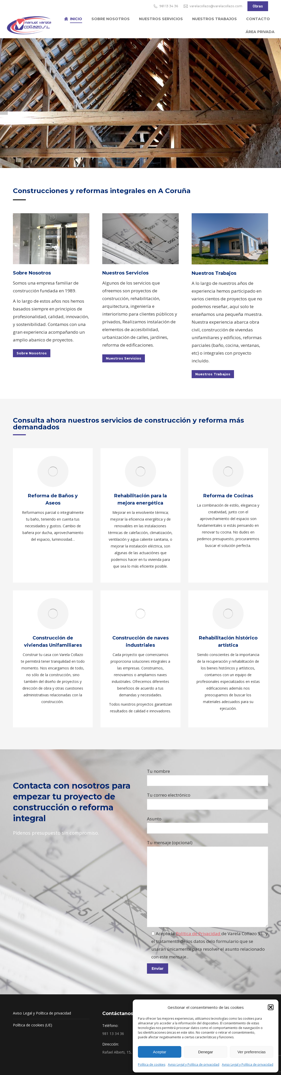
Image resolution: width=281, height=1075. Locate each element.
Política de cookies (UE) (32, 1025)
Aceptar (159, 1052)
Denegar (205, 1052)
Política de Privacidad (198, 933)
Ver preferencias (251, 1052)
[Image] (140, 238)
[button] (270, 1007)
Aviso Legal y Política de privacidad (193, 1064)
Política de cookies (151, 1064)
